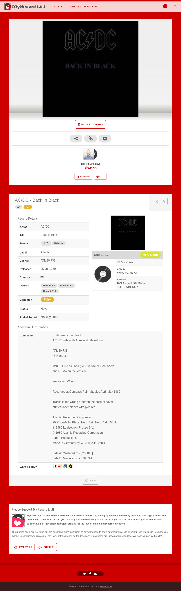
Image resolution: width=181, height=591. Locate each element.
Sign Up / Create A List (84, 6)
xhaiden (90, 168)
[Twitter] (85, 573)
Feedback (46, 547)
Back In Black (45, 200)
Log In (58, 6)
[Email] (96, 573)
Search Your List (175, 6)
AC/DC (22, 200)
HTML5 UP (105, 586)
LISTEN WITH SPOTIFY (90, 124)
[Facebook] (90, 573)
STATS (100, 176)
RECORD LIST (83, 176)
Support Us (23, 547)
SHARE (90, 480)
